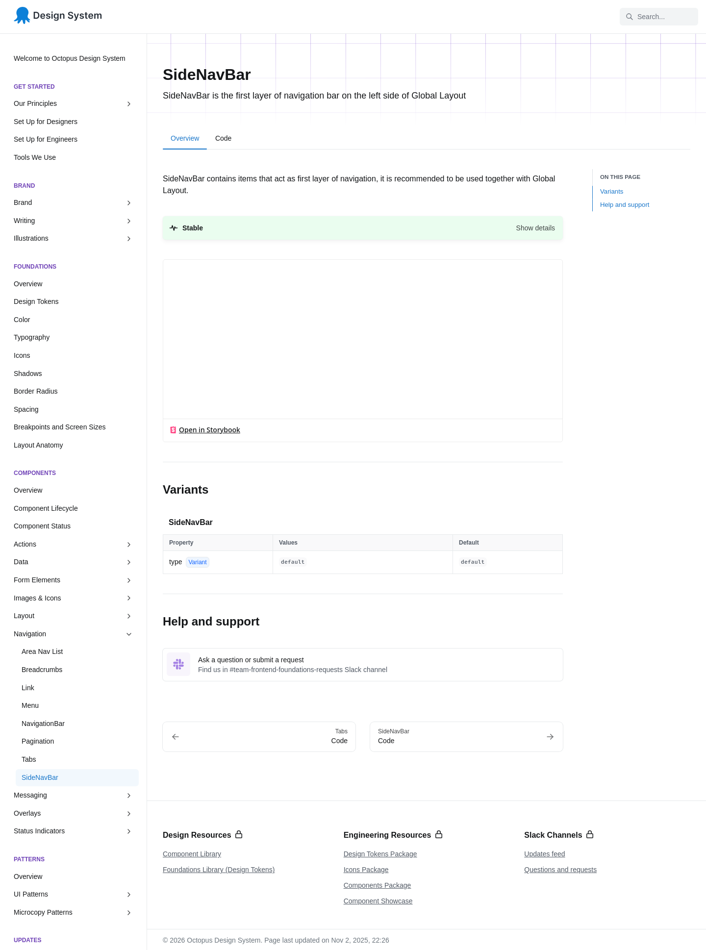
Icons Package (366, 870)
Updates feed (544, 854)
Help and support (624, 204)
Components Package (377, 885)
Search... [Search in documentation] (645, 17)
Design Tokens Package (380, 854)
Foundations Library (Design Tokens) (219, 870)
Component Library (192, 854)
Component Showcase (378, 901)
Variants (611, 191)
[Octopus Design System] (58, 16)
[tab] (185, 140)
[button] (363, 228)
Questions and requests (560, 870)
